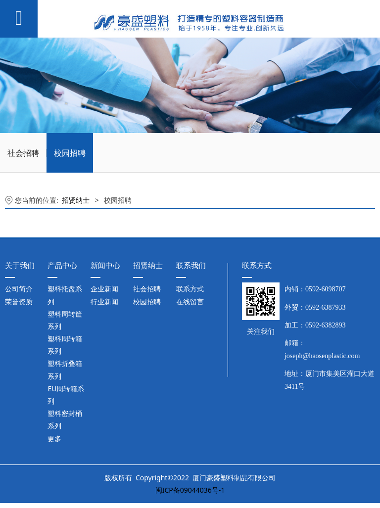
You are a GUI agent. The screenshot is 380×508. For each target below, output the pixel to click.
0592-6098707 (325, 289)
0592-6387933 (325, 307)
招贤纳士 (76, 200)
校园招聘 (70, 152)
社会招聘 (23, 152)
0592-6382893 (325, 325)
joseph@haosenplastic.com (322, 356)
